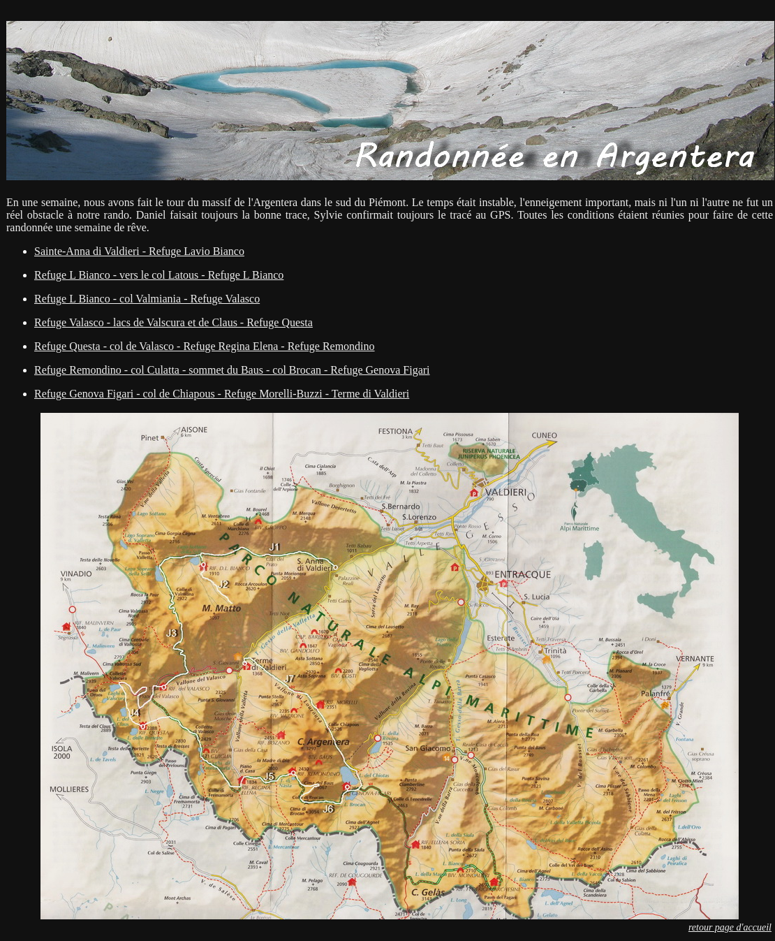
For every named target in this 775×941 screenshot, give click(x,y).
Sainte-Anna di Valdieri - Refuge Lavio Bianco (139, 251)
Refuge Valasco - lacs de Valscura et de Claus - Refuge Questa (173, 322)
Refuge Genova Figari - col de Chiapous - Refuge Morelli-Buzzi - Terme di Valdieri (221, 394)
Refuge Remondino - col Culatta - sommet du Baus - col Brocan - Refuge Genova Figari (232, 370)
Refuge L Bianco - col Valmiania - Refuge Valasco (147, 299)
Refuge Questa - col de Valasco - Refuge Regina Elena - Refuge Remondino (204, 346)
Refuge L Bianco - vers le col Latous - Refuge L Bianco (158, 275)
